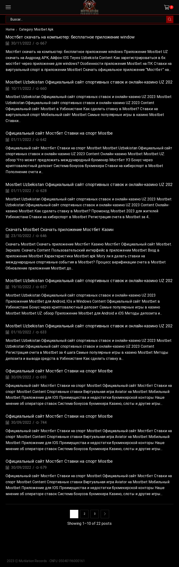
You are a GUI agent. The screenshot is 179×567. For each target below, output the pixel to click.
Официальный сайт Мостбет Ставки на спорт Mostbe (59, 133)
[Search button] (169, 19)
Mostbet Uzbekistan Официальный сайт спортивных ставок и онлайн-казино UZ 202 (89, 82)
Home (10, 29)
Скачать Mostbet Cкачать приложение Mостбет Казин (60, 229)
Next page (105, 514)
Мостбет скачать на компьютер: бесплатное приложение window (70, 37)
